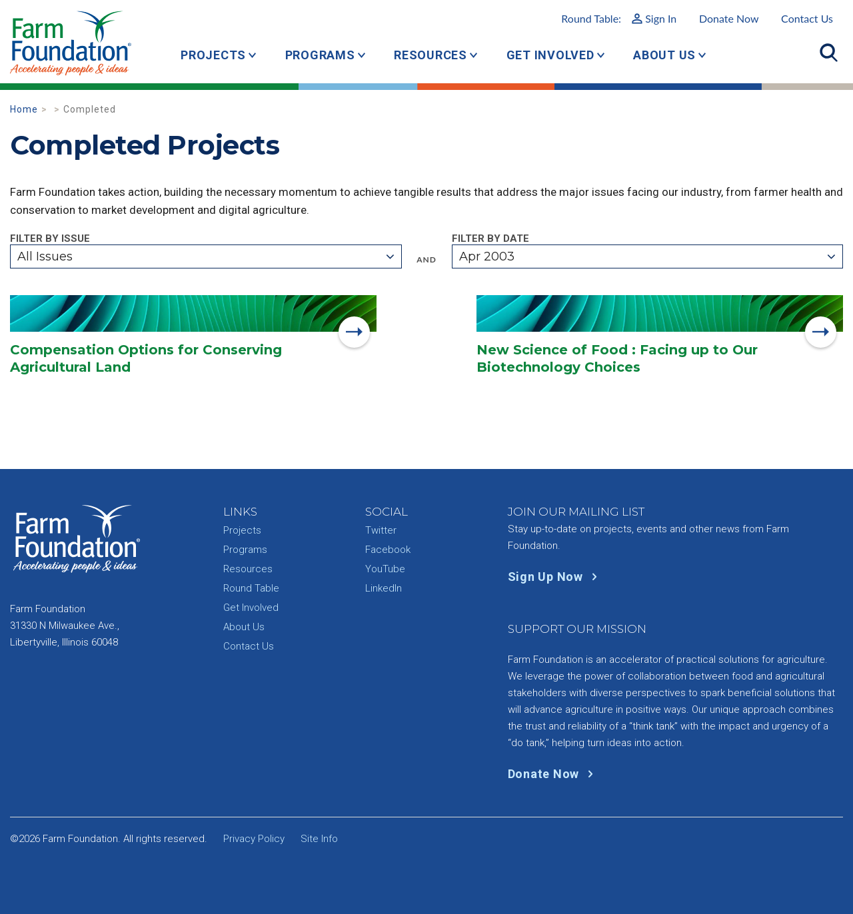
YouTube (385, 569)
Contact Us (807, 18)
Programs (320, 55)
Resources (430, 55)
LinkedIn (383, 588)
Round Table (251, 588)
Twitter (381, 530)
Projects (213, 55)
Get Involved (550, 55)
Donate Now (729, 18)
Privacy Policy (254, 839)
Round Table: (618, 18)
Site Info (319, 839)
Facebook (388, 550)
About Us (664, 55)
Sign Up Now (555, 577)
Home (24, 109)
